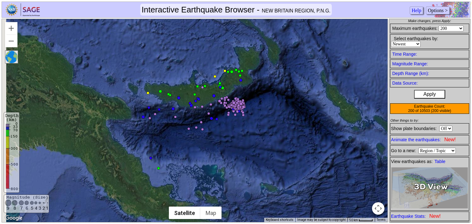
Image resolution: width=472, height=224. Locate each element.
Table (440, 161)
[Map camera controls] (378, 208)
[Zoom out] (11, 41)
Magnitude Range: (410, 63)
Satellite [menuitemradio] (184, 213)
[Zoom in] (11, 28)
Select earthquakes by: (416, 38)
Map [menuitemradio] (211, 213)
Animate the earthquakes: (423, 139)
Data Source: (405, 83)
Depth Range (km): (410, 73)
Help (416, 10)
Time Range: (404, 54)
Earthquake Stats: (416, 216)
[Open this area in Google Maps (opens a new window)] (13, 218)
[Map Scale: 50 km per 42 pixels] (361, 220)
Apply (429, 94)
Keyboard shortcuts (279, 220)
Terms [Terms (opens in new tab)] (381, 220)
